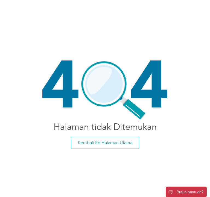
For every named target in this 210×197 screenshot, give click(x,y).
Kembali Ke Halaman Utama (105, 143)
